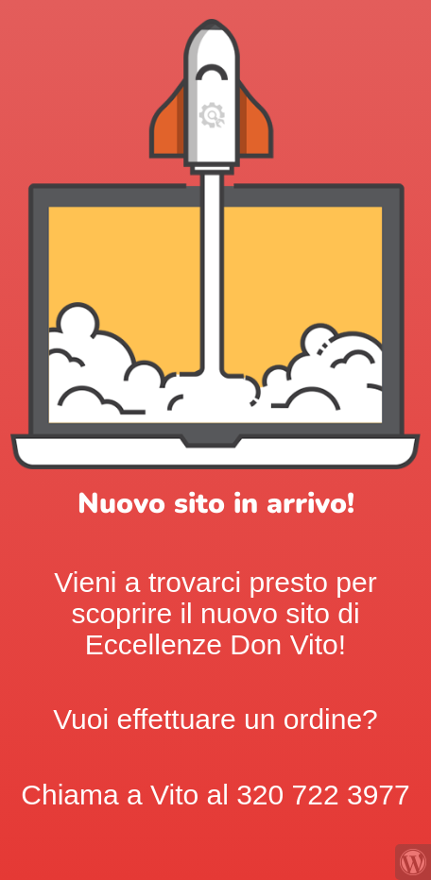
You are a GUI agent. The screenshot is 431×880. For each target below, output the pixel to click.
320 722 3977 (323, 794)
